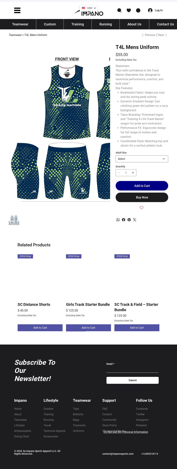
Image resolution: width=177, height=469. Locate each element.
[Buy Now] (142, 197)
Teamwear (20, 419)
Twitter (140, 414)
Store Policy (109, 425)
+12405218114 (149, 453)
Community (109, 419)
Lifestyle (19, 425)
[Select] (142, 158)
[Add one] (132, 172)
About (17, 414)
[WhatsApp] (118, 219)
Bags (76, 419)
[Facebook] (123, 219)
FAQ (104, 408)
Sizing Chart (21, 436)
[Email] (131, 370)
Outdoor (48, 408)
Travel (47, 425)
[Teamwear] (15, 35)
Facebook (142, 408)
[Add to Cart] (142, 186)
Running (49, 419)
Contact (107, 414)
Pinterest (141, 425)
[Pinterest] (129, 219)
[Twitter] (134, 219)
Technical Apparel (54, 431)
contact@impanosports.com (117, 453)
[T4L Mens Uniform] (35, 35)
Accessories (51, 436)
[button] (17, 10)
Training (49, 414)
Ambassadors (22, 431)
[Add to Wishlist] (142, 207)
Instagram (142, 419)
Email (110, 364)
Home (17, 408)
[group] (88, 292)
